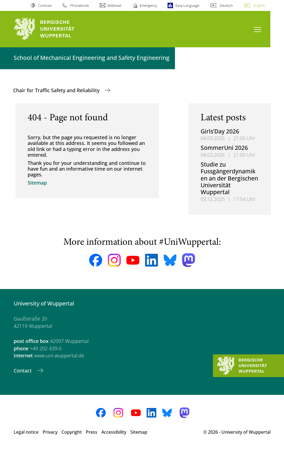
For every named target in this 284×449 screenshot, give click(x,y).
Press (91, 432)
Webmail (114, 5)
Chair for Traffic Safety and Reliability (57, 90)
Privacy (50, 432)
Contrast (45, 5)
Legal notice (26, 432)
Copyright (72, 432)
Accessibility (113, 432)
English (259, 5)
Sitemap (37, 182)
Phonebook (79, 5)
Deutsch (226, 5)
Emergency (148, 5)
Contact (23, 370)
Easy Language (187, 5)
